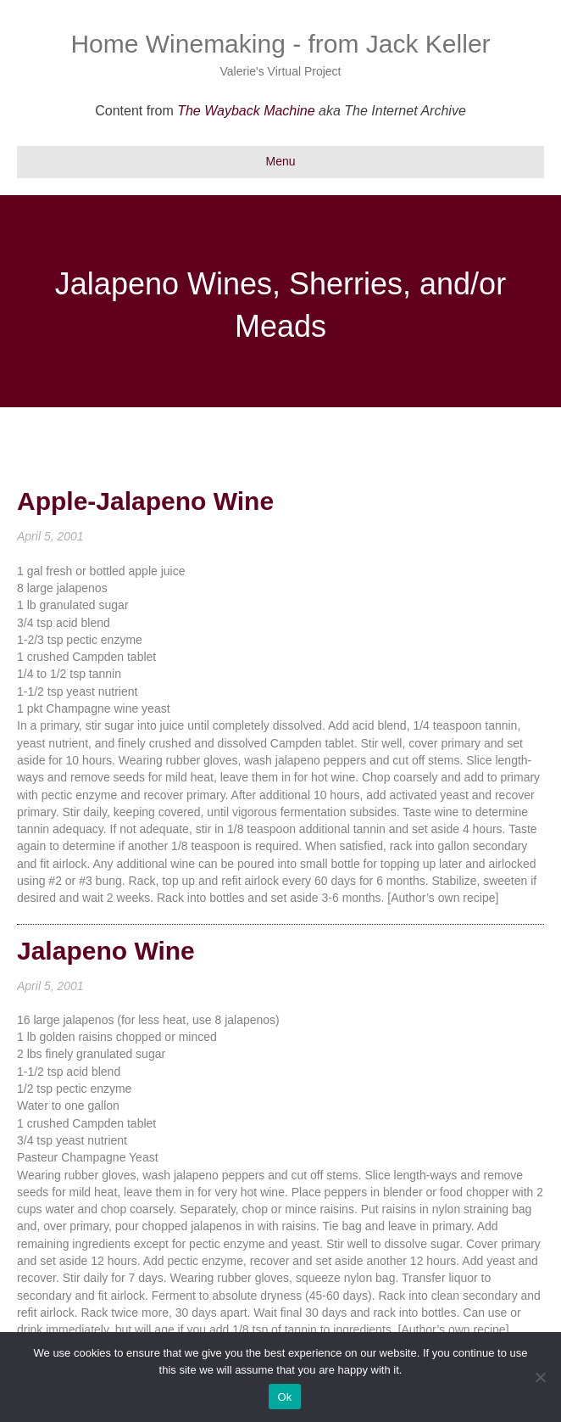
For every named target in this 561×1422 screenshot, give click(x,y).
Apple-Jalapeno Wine (145, 501)
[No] (539, 1377)
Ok (284, 1397)
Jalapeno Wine (106, 951)
